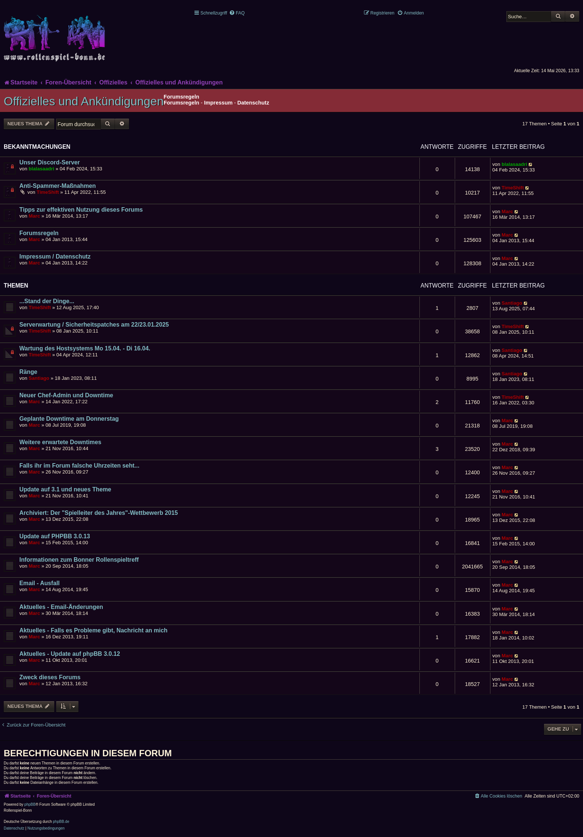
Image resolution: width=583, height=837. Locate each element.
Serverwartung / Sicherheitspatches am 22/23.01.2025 (94, 324)
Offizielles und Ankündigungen (84, 101)
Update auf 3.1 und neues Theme (65, 489)
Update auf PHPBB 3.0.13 (54, 536)
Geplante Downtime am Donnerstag (69, 419)
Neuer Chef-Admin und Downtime (66, 395)
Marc (34, 216)
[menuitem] (237, 13)
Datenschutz (253, 103)
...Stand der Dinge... (46, 301)
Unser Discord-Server (49, 162)
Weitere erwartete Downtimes (60, 442)
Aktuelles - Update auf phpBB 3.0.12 (69, 654)
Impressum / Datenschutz (55, 256)
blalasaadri (41, 168)
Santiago (512, 303)
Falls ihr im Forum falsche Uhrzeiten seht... (79, 465)
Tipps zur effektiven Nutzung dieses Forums (81, 209)
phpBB (30, 804)
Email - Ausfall (39, 583)
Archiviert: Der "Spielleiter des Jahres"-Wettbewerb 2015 (98, 513)
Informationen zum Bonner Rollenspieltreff (79, 560)
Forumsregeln (181, 103)
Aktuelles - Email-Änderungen (61, 607)
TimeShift (48, 192)
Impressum (218, 103)
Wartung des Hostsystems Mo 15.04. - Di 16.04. (84, 348)
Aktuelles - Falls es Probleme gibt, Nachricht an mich (93, 630)
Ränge (28, 372)
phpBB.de (61, 822)
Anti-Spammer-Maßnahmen (57, 186)
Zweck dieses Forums (50, 677)
